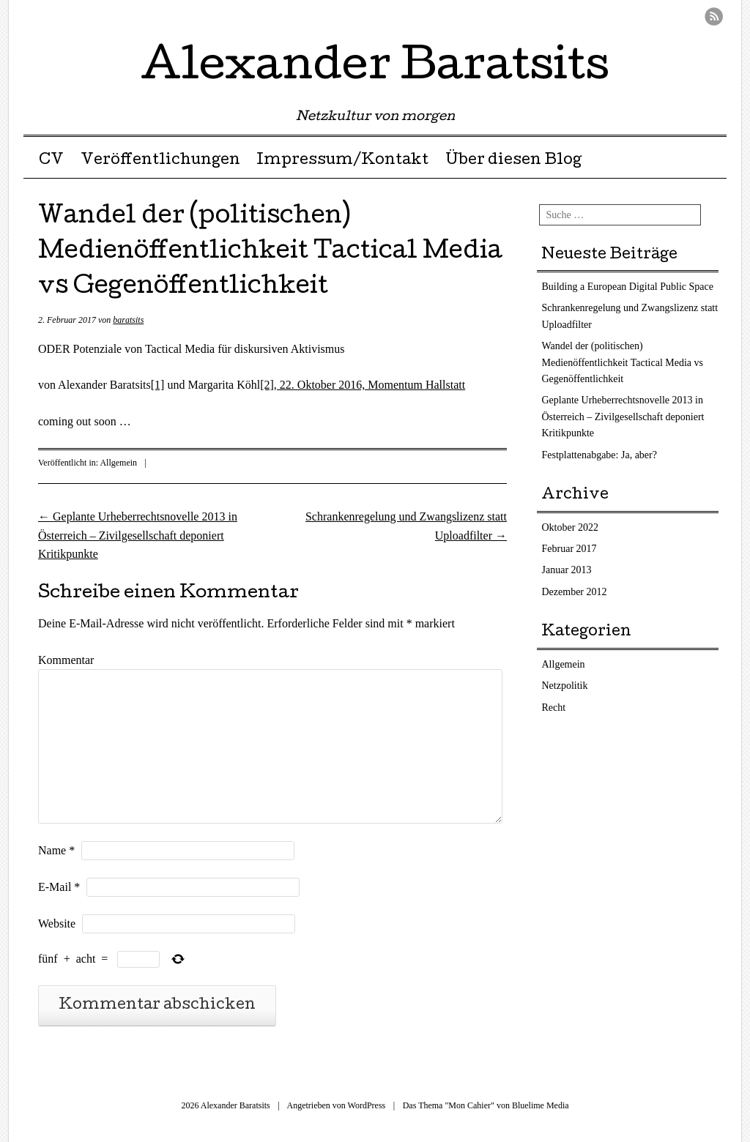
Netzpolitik (565, 685)
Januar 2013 (567, 569)
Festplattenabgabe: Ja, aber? (599, 454)
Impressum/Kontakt (342, 161)
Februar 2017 (569, 548)
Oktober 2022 (570, 527)
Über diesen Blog (513, 161)
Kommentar (66, 660)
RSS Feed (714, 16)
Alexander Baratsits (375, 69)
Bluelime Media (540, 1105)
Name (56, 850)
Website (56, 923)
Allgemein (118, 463)
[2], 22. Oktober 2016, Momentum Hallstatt (362, 384)
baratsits (128, 320)
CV (51, 161)
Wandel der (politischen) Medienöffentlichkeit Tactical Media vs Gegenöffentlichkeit (623, 362)
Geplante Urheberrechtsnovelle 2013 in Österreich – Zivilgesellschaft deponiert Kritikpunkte (137, 535)
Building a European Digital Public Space (627, 286)
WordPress (367, 1105)
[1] (158, 384)
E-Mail (59, 887)
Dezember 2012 (574, 591)
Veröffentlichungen (160, 161)
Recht (554, 707)
